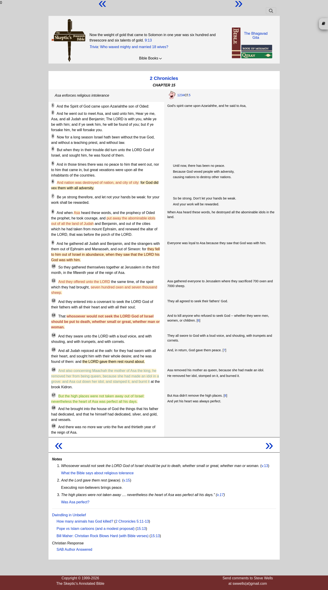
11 (53, 280)
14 (53, 335)
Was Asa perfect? (75, 502)
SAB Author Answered (74, 549)
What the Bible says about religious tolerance (97, 473)
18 (53, 407)
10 (53, 266)
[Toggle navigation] (271, 10)
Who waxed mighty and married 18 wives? (134, 47)
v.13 (265, 466)
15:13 (141, 529)
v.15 (126, 480)
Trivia (94, 47)
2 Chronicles (164, 78)
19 (53, 426)
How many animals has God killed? (85, 521)
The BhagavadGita (255, 35)
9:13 (148, 40)
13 (53, 315)
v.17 (220, 495)
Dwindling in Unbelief (69, 515)
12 (53, 300)
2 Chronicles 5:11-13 (132, 521)
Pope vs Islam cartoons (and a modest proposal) (96, 529)
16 (53, 369)
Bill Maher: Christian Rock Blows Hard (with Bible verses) (102, 536)
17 (53, 395)
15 (53, 349)
